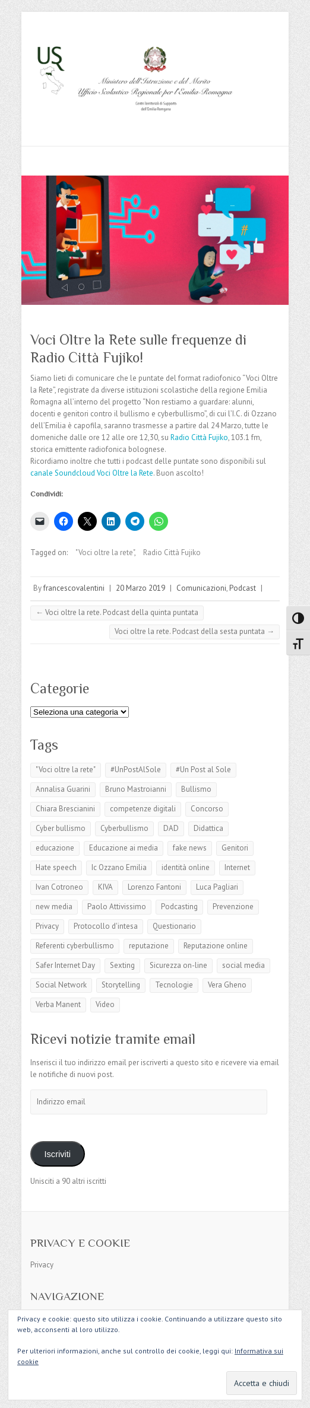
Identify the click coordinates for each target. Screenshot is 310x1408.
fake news (190, 848)
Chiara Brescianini (65, 809)
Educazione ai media (123, 848)
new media (54, 906)
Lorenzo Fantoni (154, 887)
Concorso (207, 809)
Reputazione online (216, 946)
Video (105, 1004)
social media (243, 965)
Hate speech (56, 867)
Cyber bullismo (61, 828)
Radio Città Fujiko (199, 437)
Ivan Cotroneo (59, 887)
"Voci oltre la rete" (104, 552)
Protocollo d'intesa (106, 926)
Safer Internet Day (65, 965)
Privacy (47, 926)
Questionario (174, 926)
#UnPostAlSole (135, 769)
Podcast (242, 588)
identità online (186, 867)
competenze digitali (143, 809)
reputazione (149, 946)
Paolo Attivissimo (116, 906)
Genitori (235, 848)
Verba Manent (58, 1004)
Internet (237, 867)
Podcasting (179, 906)
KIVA (105, 887)
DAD (171, 828)
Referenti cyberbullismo (75, 946)
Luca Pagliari (217, 887)
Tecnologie (174, 985)
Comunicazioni (201, 588)
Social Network (61, 985)
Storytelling (121, 985)
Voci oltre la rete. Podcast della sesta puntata (194, 631)
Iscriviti (57, 1154)
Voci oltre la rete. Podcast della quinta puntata (117, 612)
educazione (55, 848)
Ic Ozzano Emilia (119, 867)
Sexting (122, 965)
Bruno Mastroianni (135, 789)
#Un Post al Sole (203, 769)
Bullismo (196, 789)
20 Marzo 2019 (140, 588)
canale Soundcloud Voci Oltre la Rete (91, 473)
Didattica (208, 828)
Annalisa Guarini (63, 789)
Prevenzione (233, 906)
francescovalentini (74, 588)
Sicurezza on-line (178, 965)
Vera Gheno (227, 985)
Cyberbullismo (124, 828)
